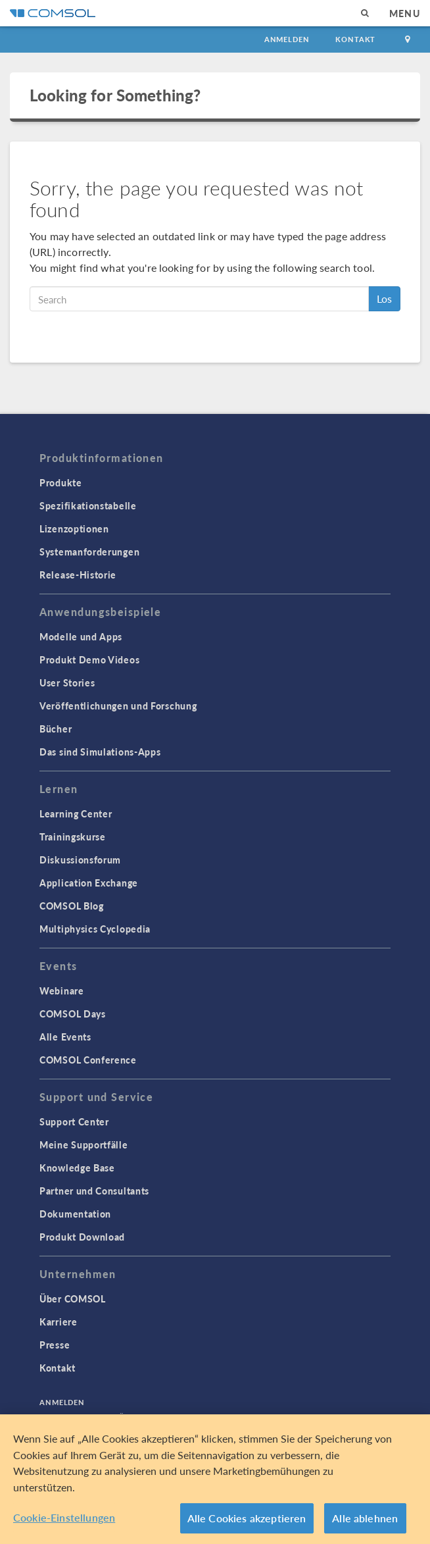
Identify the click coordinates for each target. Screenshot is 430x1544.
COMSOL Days (72, 1013)
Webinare (61, 990)
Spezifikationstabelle (88, 505)
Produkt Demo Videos (89, 659)
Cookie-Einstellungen (64, 1517)
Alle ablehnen (365, 1518)
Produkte (60, 482)
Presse (54, 1344)
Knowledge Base (77, 1167)
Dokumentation (75, 1213)
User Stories (67, 682)
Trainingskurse (72, 836)
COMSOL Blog (71, 905)
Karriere (58, 1321)
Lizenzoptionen (74, 528)
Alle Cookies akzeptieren (246, 1518)
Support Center (74, 1121)
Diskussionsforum (80, 859)
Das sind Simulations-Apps (100, 751)
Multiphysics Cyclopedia (95, 928)
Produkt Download (82, 1236)
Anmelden (287, 39)
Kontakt (355, 39)
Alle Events (65, 1036)
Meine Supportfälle (83, 1144)
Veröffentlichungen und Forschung (118, 705)
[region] (215, 1479)
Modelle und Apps (80, 636)
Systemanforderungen (89, 551)
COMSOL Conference (88, 1059)
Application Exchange (88, 882)
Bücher (55, 728)
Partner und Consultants (94, 1190)
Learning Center (75, 813)
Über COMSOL (72, 1298)
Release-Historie (77, 574)
